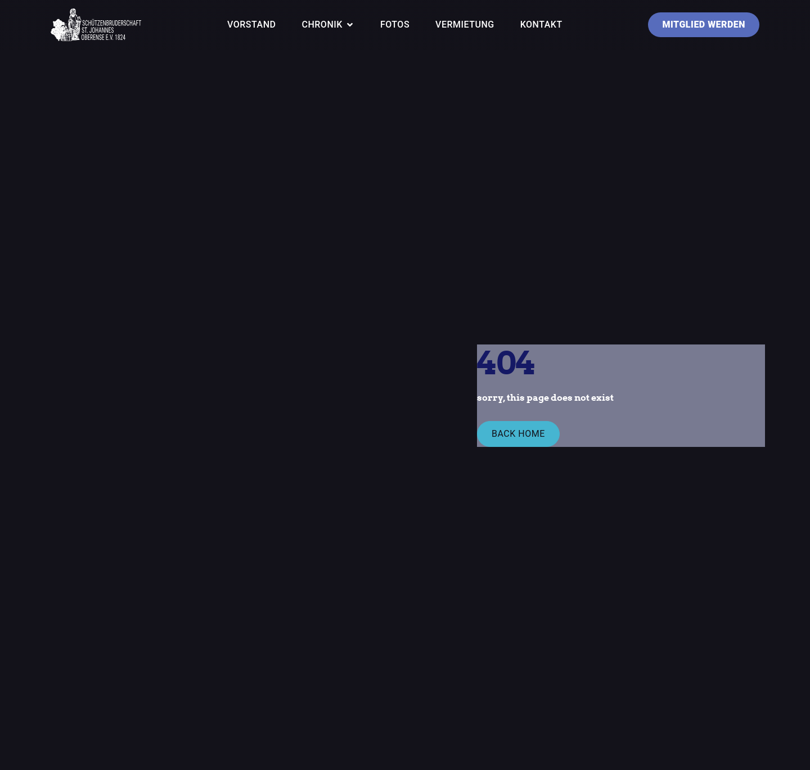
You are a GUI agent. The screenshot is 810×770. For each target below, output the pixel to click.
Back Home (518, 433)
